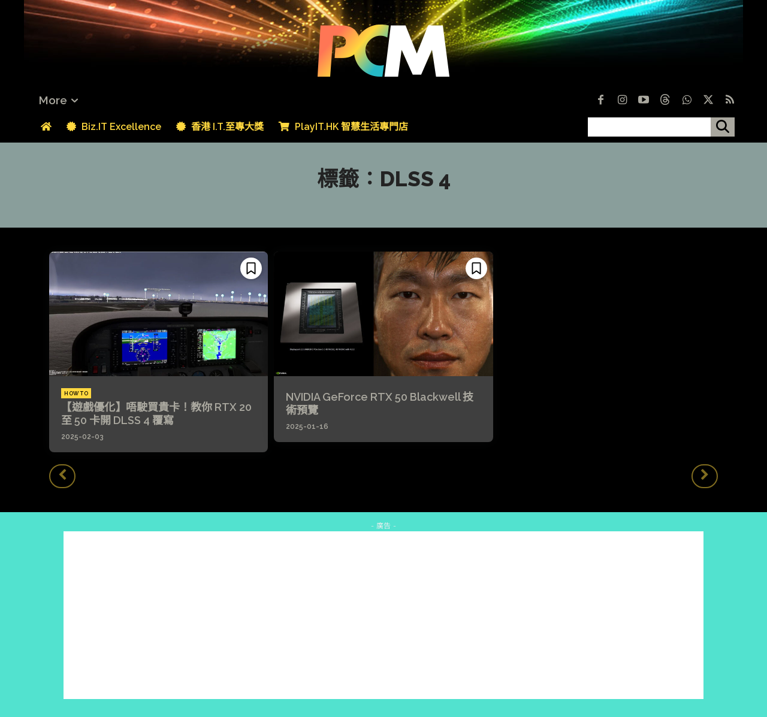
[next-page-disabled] (704, 476)
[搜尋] (723, 127)
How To (76, 394)
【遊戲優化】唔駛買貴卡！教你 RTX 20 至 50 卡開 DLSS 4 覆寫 (156, 413)
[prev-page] (62, 476)
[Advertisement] (383, 615)
